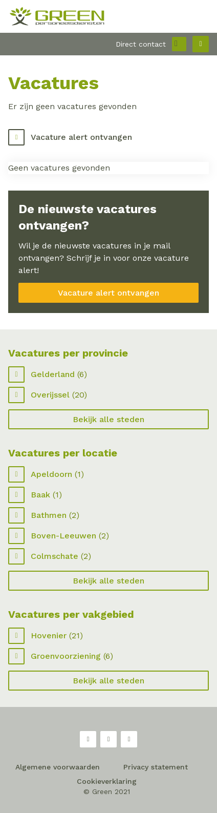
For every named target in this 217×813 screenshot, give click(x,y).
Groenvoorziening (66, 656)
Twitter (108, 739)
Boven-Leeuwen (63, 535)
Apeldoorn (51, 474)
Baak (40, 494)
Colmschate (54, 556)
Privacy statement (155, 767)
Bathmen (49, 515)
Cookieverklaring (107, 781)
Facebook (88, 739)
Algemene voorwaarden (57, 767)
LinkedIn (129, 739)
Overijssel (50, 395)
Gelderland (53, 374)
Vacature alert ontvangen (81, 137)
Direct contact (141, 44)
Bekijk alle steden (108, 419)
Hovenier (49, 635)
